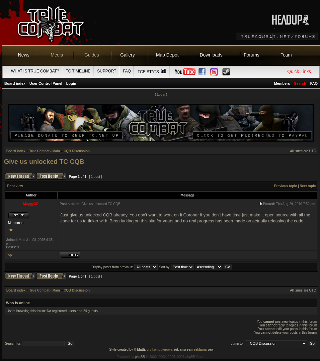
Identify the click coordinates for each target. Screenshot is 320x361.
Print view (15, 186)
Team (286, 55)
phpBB (140, 357)
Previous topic (285, 186)
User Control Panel (46, 83)
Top (9, 255)
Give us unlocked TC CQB (44, 161)
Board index (15, 83)
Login (71, 83)
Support (107, 71)
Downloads (211, 55)
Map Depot (167, 55)
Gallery (127, 55)
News (24, 55)
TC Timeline (78, 71)
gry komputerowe (159, 349)
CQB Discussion (77, 151)
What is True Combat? (35, 71)
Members (282, 83)
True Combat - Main (44, 151)
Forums (251, 55)
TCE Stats (152, 71)
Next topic (308, 186)
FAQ (127, 71)
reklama (200, 349)
